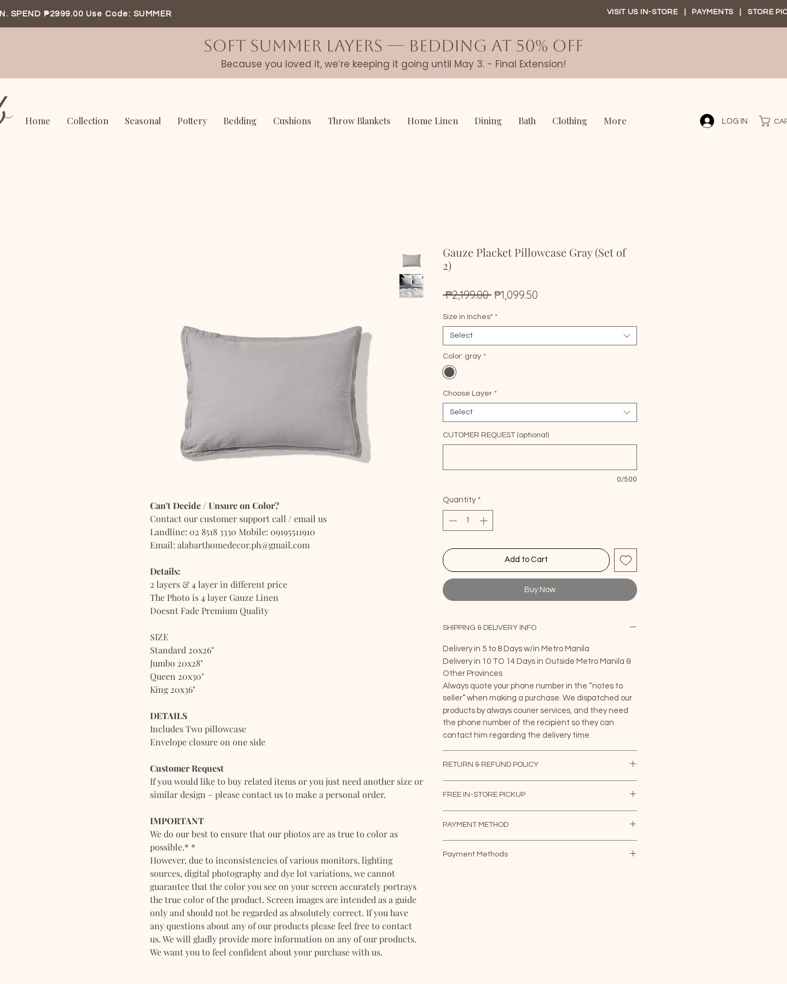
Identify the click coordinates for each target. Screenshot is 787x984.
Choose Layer (470, 393)
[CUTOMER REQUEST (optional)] (539, 457)
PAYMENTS (713, 12)
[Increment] (484, 521)
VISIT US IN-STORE (642, 12)
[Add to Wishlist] (626, 560)
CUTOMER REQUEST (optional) (496, 435)
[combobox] (540, 335)
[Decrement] (451, 521)
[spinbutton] (468, 521)
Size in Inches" (470, 317)
